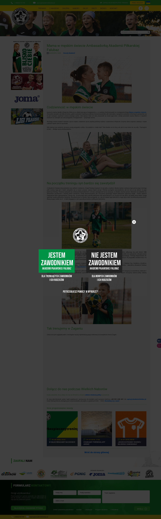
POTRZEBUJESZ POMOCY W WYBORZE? (80, 292)
